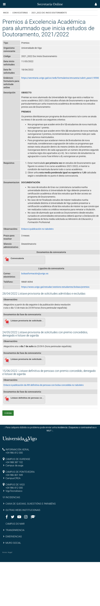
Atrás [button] (8, 413)
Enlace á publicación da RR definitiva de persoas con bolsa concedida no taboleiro (43, 385)
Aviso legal (7, 552)
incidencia (62, 427)
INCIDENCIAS (13, 497)
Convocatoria (17, 258)
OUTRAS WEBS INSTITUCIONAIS (23, 510)
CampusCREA (13, 478)
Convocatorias (20, 13)
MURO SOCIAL (13, 542)
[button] (4, 4)
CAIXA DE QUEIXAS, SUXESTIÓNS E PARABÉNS (31, 503)
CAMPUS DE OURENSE (18, 459)
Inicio (6, 13)
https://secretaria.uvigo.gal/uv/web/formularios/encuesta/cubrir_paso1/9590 (60, 78)
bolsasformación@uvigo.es (34, 273)
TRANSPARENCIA (15, 530)
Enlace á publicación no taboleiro (37, 229)
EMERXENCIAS (14, 536)
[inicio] (8, 3)
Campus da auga (14, 465)
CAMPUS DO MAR (15, 523)
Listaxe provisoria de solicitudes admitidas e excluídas (38, 320)
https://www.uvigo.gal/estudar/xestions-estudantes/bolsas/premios (55, 287)
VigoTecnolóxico (14, 491)
